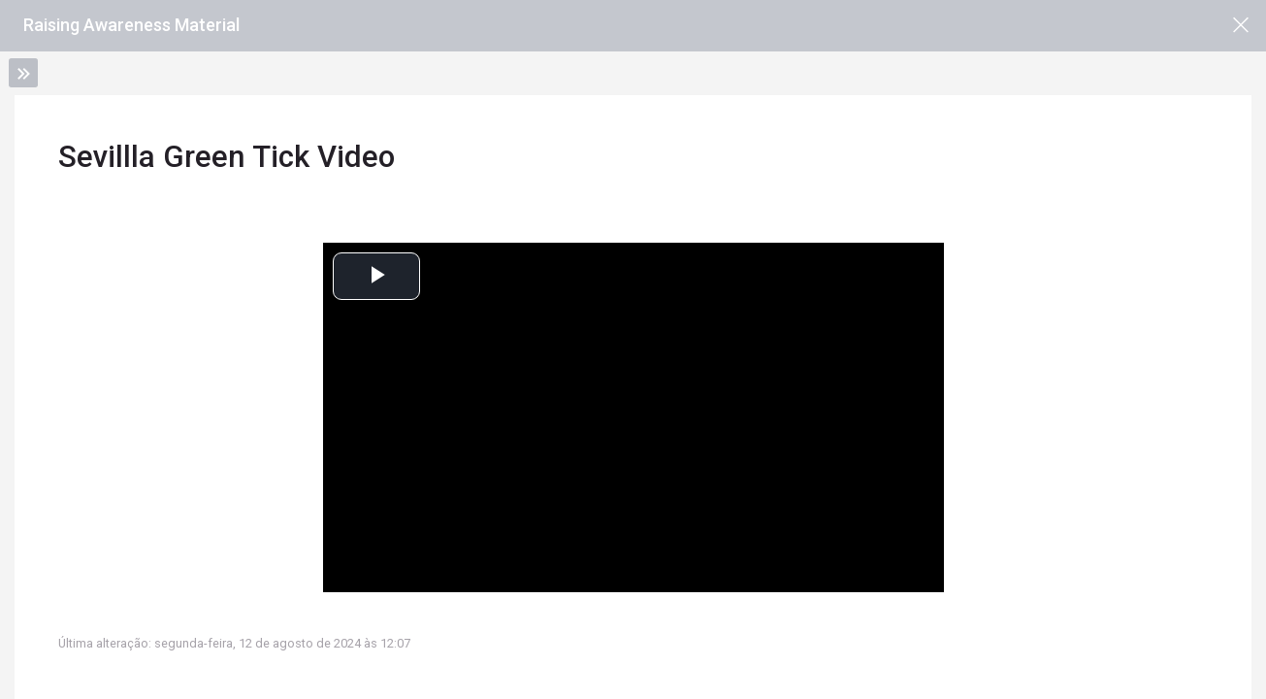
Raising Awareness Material (131, 25)
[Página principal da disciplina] (1240, 25)
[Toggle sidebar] (23, 72)
